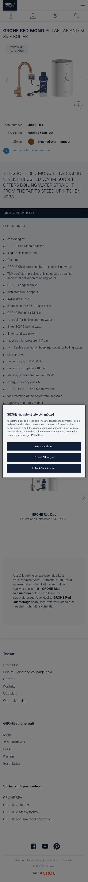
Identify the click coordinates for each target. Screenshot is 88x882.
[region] (44, 441)
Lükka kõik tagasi (44, 457)
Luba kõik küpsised (44, 468)
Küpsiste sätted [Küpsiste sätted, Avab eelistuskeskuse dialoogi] (44, 446)
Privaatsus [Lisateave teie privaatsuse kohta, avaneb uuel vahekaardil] (36, 435)
